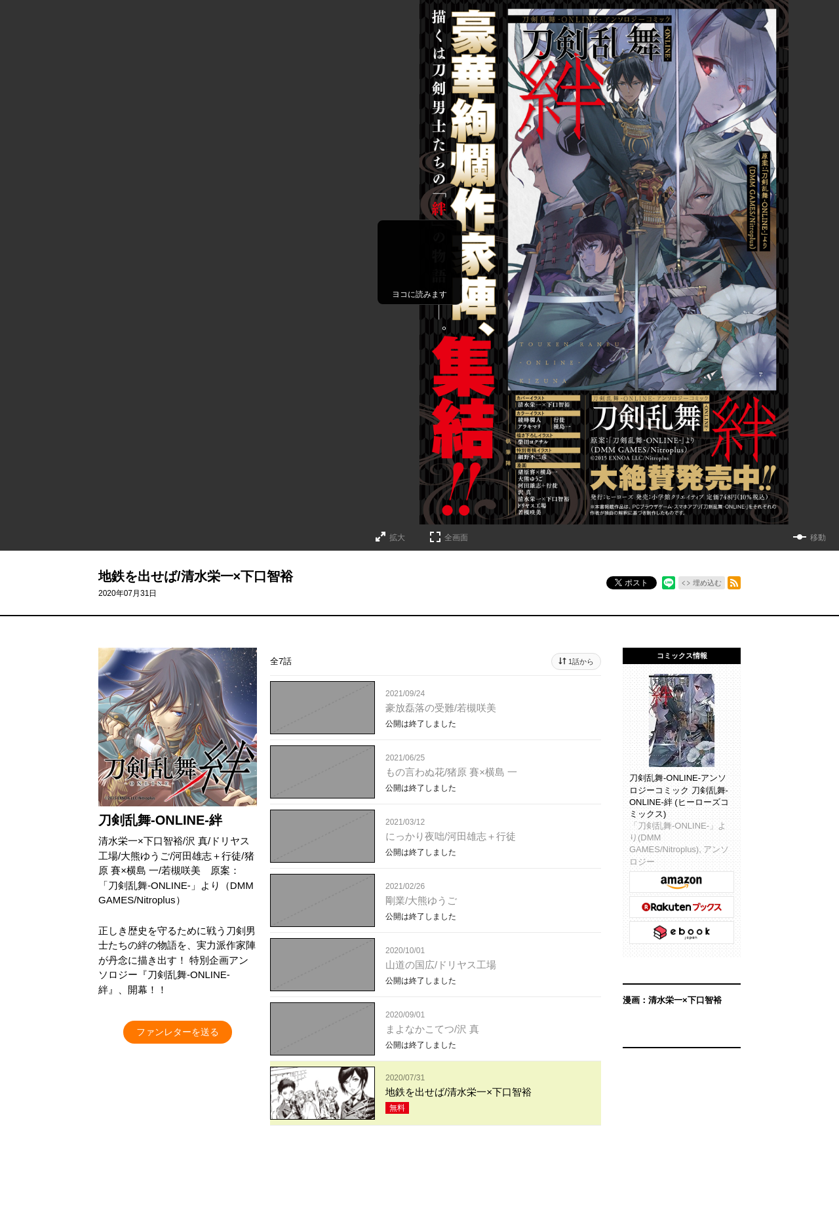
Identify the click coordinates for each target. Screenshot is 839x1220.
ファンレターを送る (177, 1032)
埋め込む (707, 583)
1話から (581, 661)
